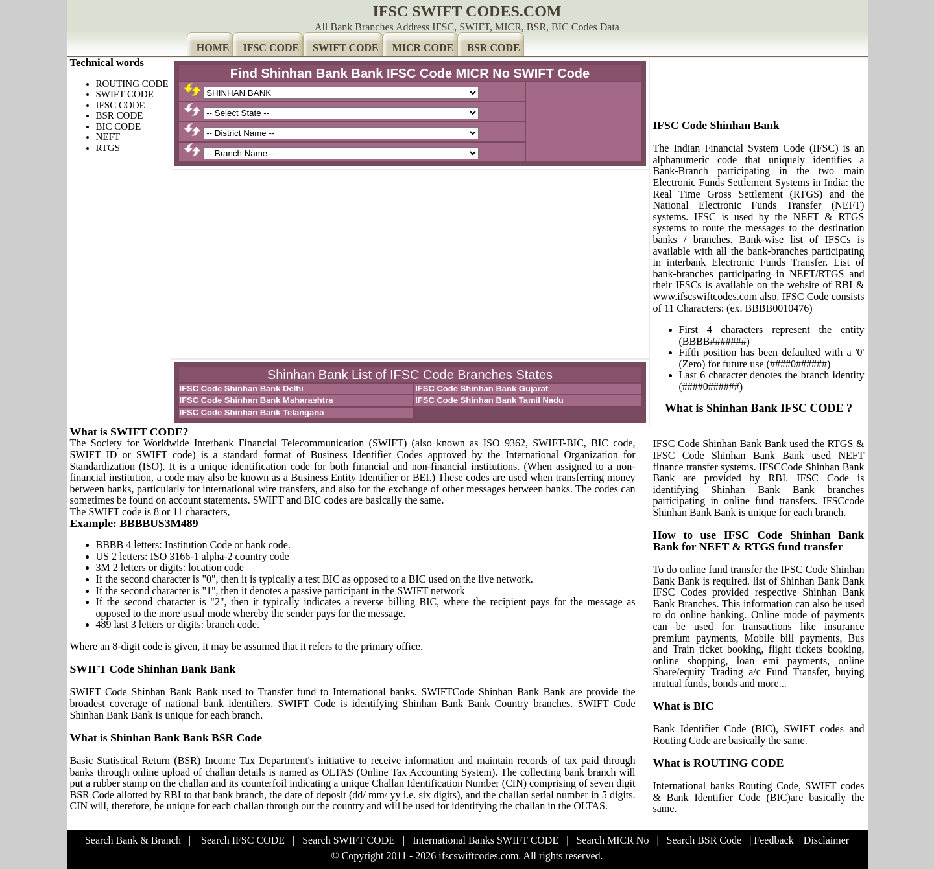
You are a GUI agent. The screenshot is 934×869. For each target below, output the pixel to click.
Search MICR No (612, 840)
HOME (213, 47)
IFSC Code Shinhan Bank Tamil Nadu (489, 400)
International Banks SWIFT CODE (485, 840)
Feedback (773, 840)
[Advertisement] (410, 264)
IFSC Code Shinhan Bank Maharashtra (256, 400)
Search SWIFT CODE (348, 840)
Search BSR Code (704, 840)
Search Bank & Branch (133, 840)
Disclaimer (826, 840)
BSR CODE (493, 47)
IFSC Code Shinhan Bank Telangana (252, 412)
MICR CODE (423, 47)
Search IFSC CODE (243, 840)
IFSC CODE (271, 47)
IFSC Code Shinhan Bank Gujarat (481, 388)
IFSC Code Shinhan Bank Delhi (242, 388)
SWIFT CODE (346, 47)
